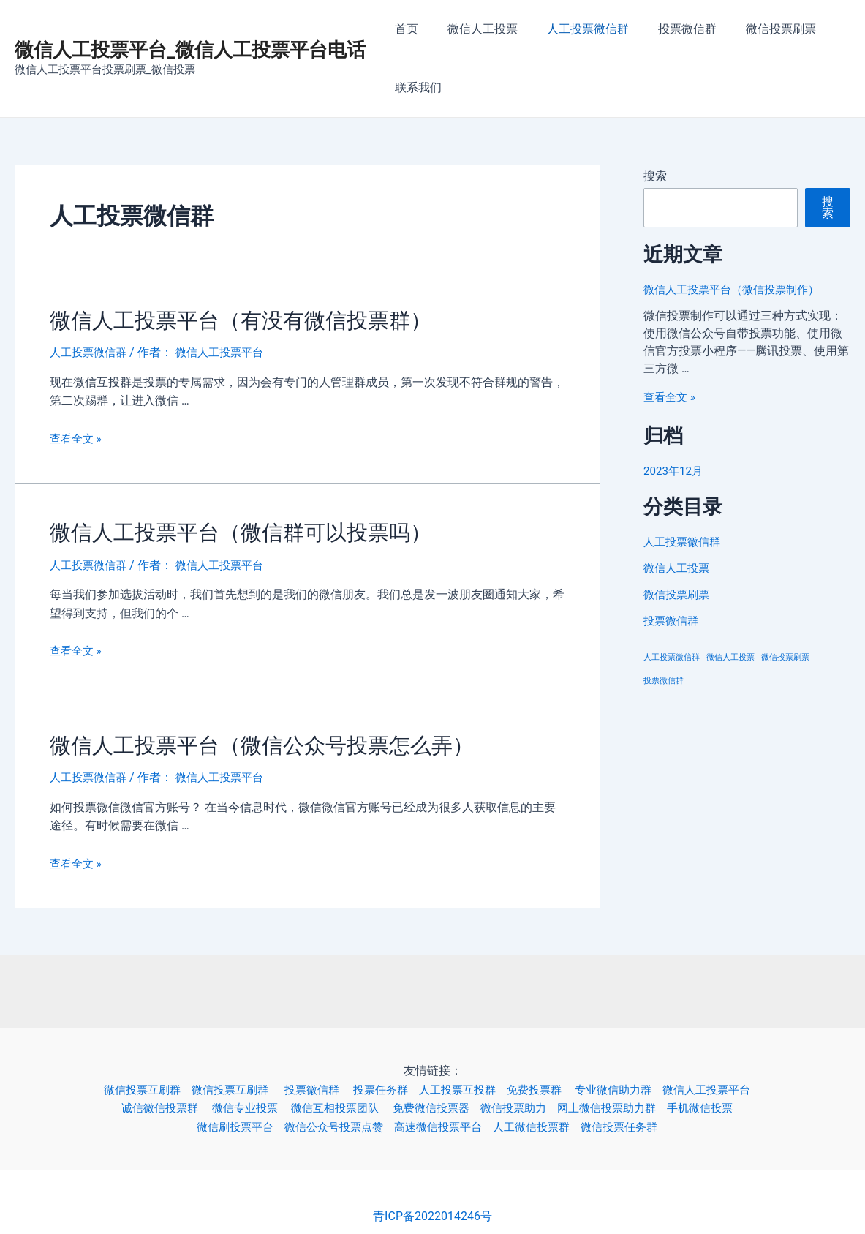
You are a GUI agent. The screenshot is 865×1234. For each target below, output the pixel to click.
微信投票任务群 (637, 1118)
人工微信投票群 (543, 1118)
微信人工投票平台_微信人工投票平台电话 (190, 50)
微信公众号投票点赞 (333, 1118)
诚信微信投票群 (149, 1099)
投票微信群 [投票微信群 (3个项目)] (663, 680)
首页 (403, 29)
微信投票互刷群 (128, 1080)
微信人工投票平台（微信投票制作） (737, 289)
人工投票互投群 (464, 1080)
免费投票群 (547, 1080)
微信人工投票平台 (730, 1080)
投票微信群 (667, 29)
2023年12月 (674, 471)
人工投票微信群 (573, 29)
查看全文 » (77, 436)
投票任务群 (383, 1080)
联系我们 (415, 87)
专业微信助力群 (631, 1080)
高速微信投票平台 (444, 1118)
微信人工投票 (474, 29)
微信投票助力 (524, 1099)
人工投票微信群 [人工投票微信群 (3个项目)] (671, 657)
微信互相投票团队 (336, 1099)
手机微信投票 (723, 1099)
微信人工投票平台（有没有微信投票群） (221, 319)
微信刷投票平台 (228, 1118)
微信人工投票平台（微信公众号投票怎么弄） (240, 738)
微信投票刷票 (754, 29)
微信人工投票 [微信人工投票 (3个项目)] (730, 657)
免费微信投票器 (437, 1099)
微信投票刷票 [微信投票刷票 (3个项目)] (785, 657)
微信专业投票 (239, 1099)
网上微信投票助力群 (623, 1099)
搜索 (655, 176)
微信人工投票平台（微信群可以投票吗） (221, 528)
